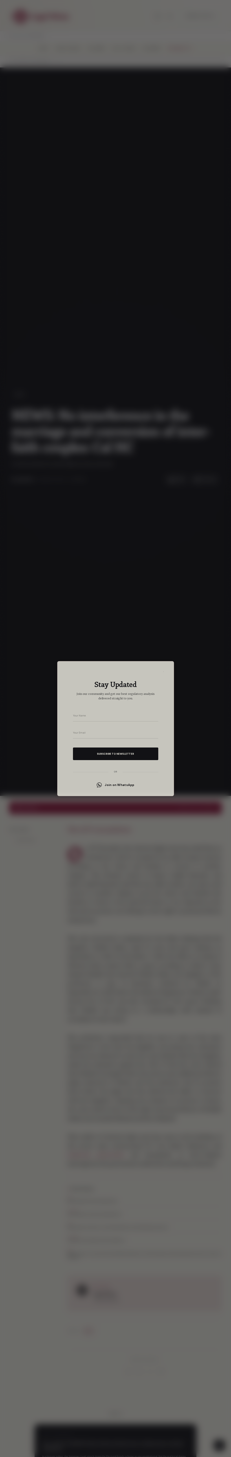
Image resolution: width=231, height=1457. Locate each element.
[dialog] (115, 728)
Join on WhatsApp (115, 785)
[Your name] (115, 715)
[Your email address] (115, 733)
